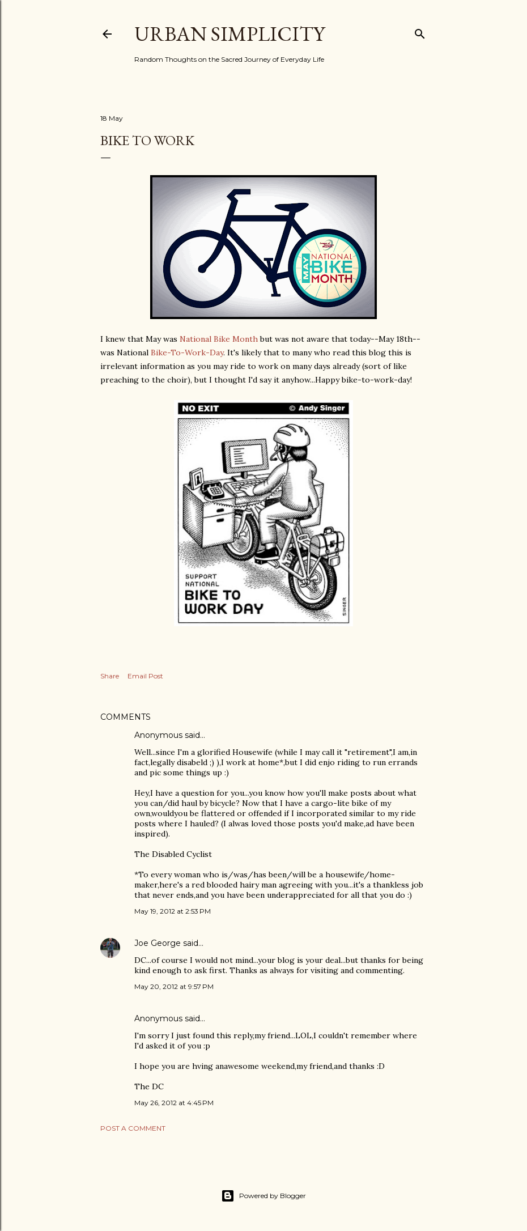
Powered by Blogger (263, 1196)
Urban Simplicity (229, 33)
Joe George (157, 943)
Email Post (145, 676)
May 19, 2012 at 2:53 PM (172, 911)
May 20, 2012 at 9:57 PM (174, 986)
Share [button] (109, 676)
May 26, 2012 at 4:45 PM (174, 1102)
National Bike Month (219, 339)
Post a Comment (132, 1128)
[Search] (420, 31)
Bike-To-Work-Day (187, 352)
